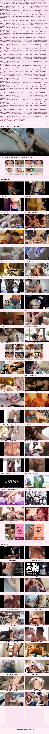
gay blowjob (24, 157)
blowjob (6, 157)
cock (19, 157)
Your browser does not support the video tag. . (24, 142)
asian (15, 157)
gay (2, 157)
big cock (11, 157)
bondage (30, 157)
